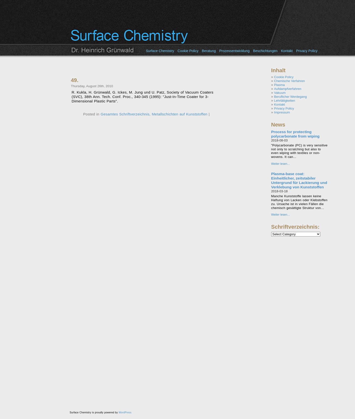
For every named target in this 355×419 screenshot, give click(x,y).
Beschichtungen (265, 51)
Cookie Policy (188, 51)
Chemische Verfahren (289, 81)
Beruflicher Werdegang (290, 96)
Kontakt (287, 51)
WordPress (125, 412)
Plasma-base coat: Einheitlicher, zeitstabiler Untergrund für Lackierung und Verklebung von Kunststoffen (299, 180)
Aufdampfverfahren (287, 89)
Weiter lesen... (280, 164)
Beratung (209, 51)
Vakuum (280, 93)
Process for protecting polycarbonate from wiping (295, 134)
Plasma (279, 85)
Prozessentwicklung (234, 51)
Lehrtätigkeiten (284, 100)
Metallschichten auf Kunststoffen (179, 114)
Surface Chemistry (160, 51)
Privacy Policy (306, 51)
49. (75, 80)
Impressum (282, 112)
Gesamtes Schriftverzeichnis (124, 114)
